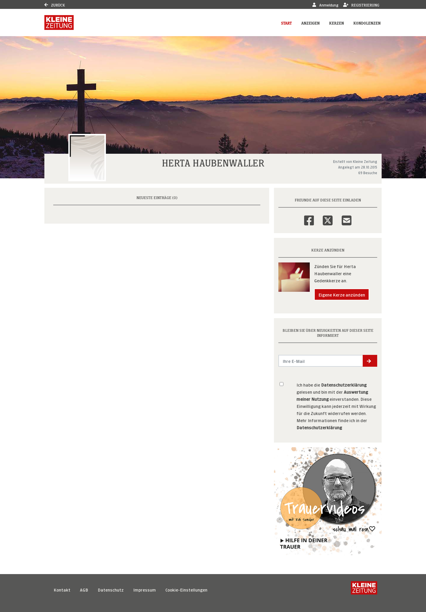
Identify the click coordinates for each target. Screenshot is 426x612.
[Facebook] (309, 216)
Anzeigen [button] (310, 22)
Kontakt (62, 589)
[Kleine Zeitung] (364, 589)
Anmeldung (325, 4)
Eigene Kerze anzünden (341, 294)
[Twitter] (328, 216)
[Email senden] (320, 361)
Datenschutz (111, 589)
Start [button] (286, 22)
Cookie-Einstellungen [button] (186, 589)
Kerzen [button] (336, 22)
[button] (370, 361)
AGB (84, 589)
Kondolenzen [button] (366, 22)
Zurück (54, 4)
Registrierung (361, 4)
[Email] (346, 216)
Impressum (144, 589)
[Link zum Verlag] (59, 22)
